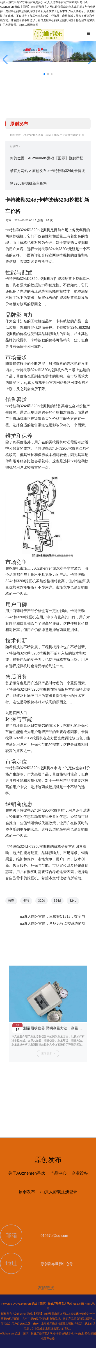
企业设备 (80, 1173)
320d (41, 900)
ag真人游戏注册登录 (58, 1192)
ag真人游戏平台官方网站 (43, 382)
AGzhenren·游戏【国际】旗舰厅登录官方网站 (50, 135)
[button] (91, 60)
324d (57, 900)
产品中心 (58, 1173)
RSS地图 (78, 1303)
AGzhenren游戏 (47, 568)
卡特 (26, 900)
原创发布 (39, 171)
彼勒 (11, 900)
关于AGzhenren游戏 (26, 1173)
